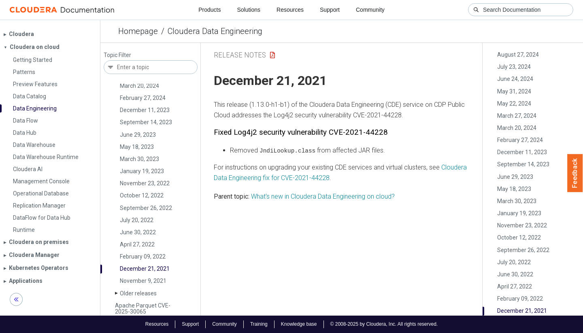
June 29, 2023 (138, 135)
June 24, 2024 (515, 79)
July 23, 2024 (514, 67)
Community (370, 9)
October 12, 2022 (142, 195)
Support (330, 9)
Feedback (575, 173)
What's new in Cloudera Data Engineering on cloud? (323, 196)
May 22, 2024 (514, 103)
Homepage (138, 31)
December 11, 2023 (145, 110)
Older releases (138, 293)
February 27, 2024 (143, 98)
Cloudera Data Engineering (215, 31)
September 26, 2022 (146, 208)
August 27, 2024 (518, 54)
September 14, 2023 (146, 122)
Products (209, 9)
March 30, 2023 (139, 159)
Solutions (248, 9)
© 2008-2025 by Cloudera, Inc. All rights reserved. (384, 324)
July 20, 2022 (136, 220)
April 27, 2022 (137, 244)
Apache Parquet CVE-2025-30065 (142, 308)
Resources (290, 9)
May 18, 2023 (137, 147)
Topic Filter (117, 55)
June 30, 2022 (138, 232)
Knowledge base (299, 324)
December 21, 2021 (145, 268)
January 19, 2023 (142, 171)
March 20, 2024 (139, 86)
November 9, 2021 (143, 281)
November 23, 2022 (145, 183)
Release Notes (240, 54)
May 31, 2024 (514, 91)
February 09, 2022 (143, 256)
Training (259, 324)
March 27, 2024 (516, 115)
